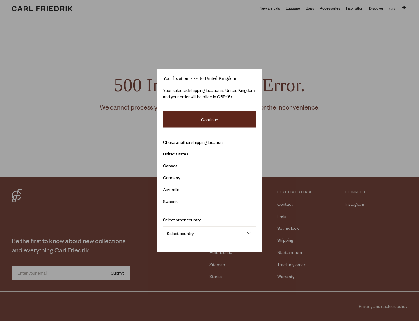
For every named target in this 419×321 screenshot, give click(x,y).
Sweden (170, 201)
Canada (170, 165)
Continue (209, 119)
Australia (171, 189)
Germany (171, 177)
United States (175, 153)
